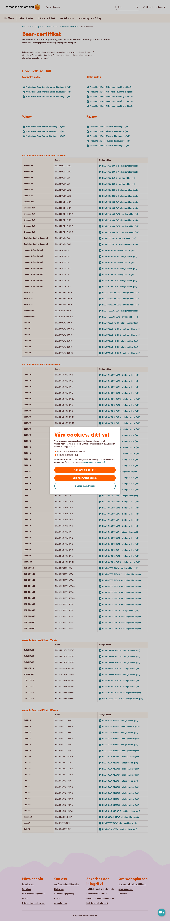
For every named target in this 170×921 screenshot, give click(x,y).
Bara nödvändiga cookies (85, 477)
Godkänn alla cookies (85, 469)
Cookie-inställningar (85, 486)
